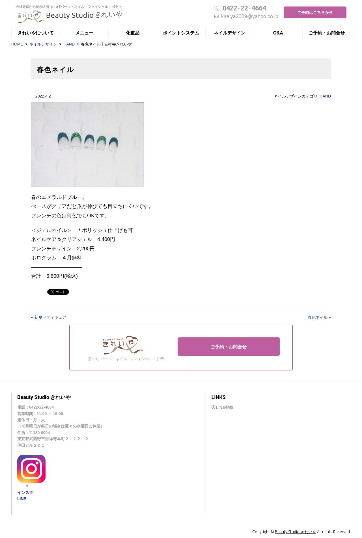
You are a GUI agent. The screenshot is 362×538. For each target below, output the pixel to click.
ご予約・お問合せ (327, 33)
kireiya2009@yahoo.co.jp (246, 16)
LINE (21, 498)
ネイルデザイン (229, 33)
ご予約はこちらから (315, 12)
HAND (69, 44)
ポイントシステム (181, 33)
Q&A (278, 33)
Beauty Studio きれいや (295, 532)
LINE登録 (224, 407)
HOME (17, 44)
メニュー (84, 33)
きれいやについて (36, 33)
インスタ (25, 492)
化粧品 (132, 33)
